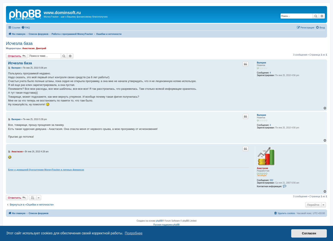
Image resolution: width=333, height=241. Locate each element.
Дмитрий (41, 48)
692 (271, 180)
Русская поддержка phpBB (166, 224)
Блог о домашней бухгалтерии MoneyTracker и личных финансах (46, 169)
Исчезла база (19, 43)
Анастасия (28, 48)
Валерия (261, 63)
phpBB (159, 221)
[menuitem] (25, 27)
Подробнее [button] (134, 233)
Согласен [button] (309, 233)
